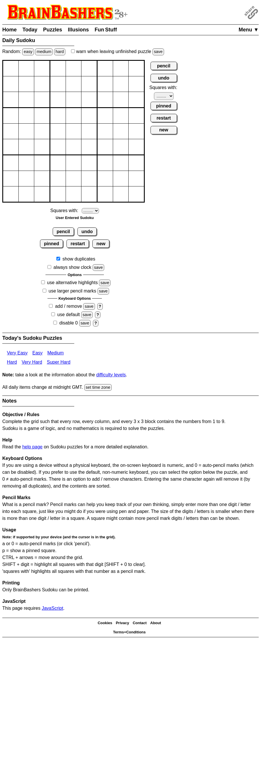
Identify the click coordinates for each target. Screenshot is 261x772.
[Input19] (136, 68)
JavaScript (52, 608)
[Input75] (73, 163)
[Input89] (136, 178)
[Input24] (58, 84)
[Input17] (105, 68)
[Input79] (136, 163)
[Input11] (10, 68)
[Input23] (41, 84)
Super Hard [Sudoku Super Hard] (59, 362)
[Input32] (26, 99)
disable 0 (68, 322)
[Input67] (105, 146)
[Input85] (73, 178)
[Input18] (120, 68)
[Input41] (10, 115)
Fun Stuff (106, 30)
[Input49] (136, 115)
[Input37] (105, 99)
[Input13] (41, 68)
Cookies (105, 623)
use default (68, 314)
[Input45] (73, 115)
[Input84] (58, 178)
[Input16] (89, 68)
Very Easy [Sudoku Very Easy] (17, 352)
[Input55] (73, 131)
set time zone (98, 387)
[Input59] (136, 131)
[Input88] (120, 178)
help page (32, 446)
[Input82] (26, 178)
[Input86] (89, 178)
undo (87, 231)
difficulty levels (111, 374)
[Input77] (105, 163)
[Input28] (120, 84)
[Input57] (105, 131)
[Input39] (136, 99)
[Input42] (26, 115)
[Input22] (26, 84)
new (100, 243)
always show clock (73, 267)
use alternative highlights (72, 282)
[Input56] (89, 131)
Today (29, 30)
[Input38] (120, 99)
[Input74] (58, 163)
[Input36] (89, 99)
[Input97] (105, 194)
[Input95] (73, 194)
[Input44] (58, 115)
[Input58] (120, 131)
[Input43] (41, 115)
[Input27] (105, 84)
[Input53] (41, 131)
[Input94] (58, 194)
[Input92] (26, 194)
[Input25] (73, 84)
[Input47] (105, 115)
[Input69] (136, 146)
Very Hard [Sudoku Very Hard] (32, 362)
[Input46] (89, 115)
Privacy (122, 623)
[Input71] (10, 163)
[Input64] (58, 146)
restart (78, 243)
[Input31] (10, 99)
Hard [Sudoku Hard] (12, 362)
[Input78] (120, 163)
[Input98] (120, 194)
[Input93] (41, 194)
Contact (139, 623)
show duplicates (78, 258)
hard (60, 51)
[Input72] (26, 163)
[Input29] (136, 84)
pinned (51, 243)
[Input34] (58, 99)
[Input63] (41, 146)
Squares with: (64, 210)
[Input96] (89, 194)
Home (9, 30)
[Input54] (58, 131)
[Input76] (89, 163)
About (155, 623)
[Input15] (73, 68)
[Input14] (58, 68)
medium (44, 51)
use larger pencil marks (72, 290)
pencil (63, 231)
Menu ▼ (249, 30)
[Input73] (41, 163)
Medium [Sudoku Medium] (55, 352)
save (158, 51)
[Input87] (105, 178)
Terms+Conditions (129, 632)
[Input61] (10, 146)
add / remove (68, 306)
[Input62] (26, 146)
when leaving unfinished (117, 51)
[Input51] (10, 131)
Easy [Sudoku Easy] (37, 352)
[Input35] (73, 99)
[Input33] (41, 99)
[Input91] (10, 194)
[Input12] (26, 68)
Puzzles (52, 30)
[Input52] (26, 131)
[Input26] (89, 84)
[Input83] (41, 178)
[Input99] (136, 194)
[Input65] (73, 146)
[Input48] (120, 115)
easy (28, 51)
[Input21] (10, 84)
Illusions (78, 30)
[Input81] (10, 178)
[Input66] (89, 146)
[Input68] (120, 146)
